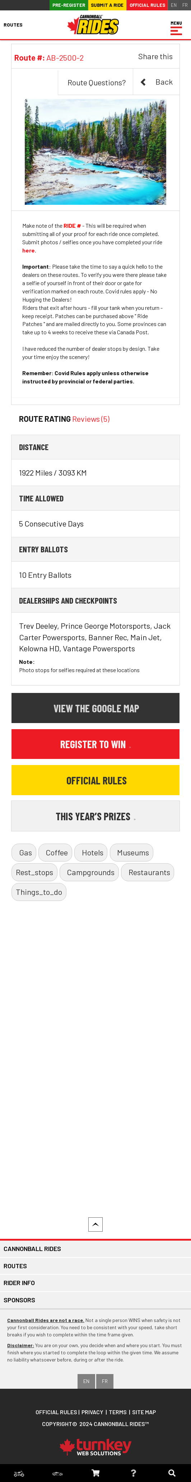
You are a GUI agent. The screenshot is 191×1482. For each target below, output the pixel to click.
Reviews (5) (91, 418)
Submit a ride (107, 5)
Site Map (144, 1411)
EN (174, 5)
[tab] (95, 447)
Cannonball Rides (32, 1248)
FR (185, 5)
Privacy (92, 1411)
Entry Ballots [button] (43, 549)
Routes (15, 1266)
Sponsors (19, 1300)
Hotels (92, 852)
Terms (118, 1411)
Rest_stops (34, 872)
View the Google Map (96, 708)
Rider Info (19, 1283)
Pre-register (68, 5)
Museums (133, 852)
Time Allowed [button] (41, 498)
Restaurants (149, 872)
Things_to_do (39, 891)
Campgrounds (91, 872)
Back (156, 81)
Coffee (57, 852)
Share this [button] (155, 56)
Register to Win (95, 743)
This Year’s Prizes (96, 816)
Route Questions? (96, 82)
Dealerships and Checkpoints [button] (68, 600)
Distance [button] (33, 447)
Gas (25, 852)
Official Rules (147, 5)
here (28, 250)
